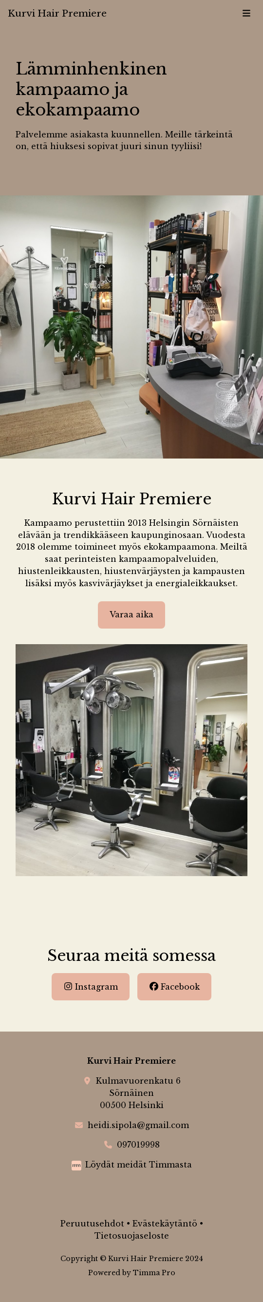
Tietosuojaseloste (131, 1236)
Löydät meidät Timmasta (138, 1164)
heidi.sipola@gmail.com (138, 1125)
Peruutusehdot (92, 1223)
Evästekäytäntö (164, 1223)
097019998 (138, 1144)
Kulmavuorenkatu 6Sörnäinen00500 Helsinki (138, 1093)
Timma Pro (154, 1272)
